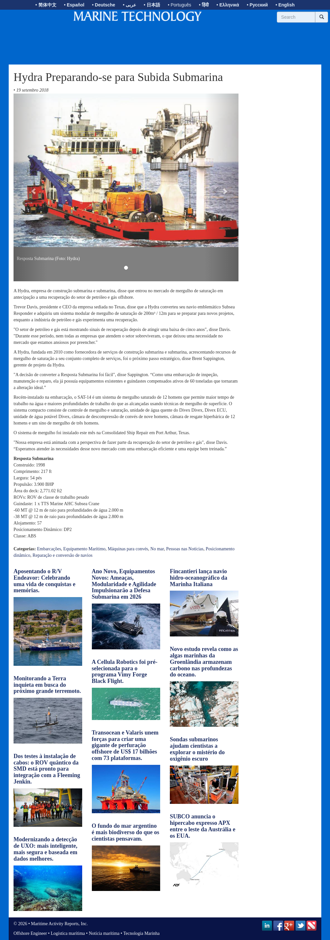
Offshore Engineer (30, 933)
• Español (74, 4)
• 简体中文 (45, 4)
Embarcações (49, 548)
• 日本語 (152, 4)
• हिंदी (204, 4)
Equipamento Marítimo (84, 548)
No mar (157, 548)
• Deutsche (103, 4)
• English (285, 4)
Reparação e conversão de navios (62, 555)
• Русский (257, 4)
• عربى (129, 4)
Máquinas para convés (128, 548)
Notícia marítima (104, 933)
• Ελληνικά (228, 4)
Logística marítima (68, 933)
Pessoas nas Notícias (184, 548)
